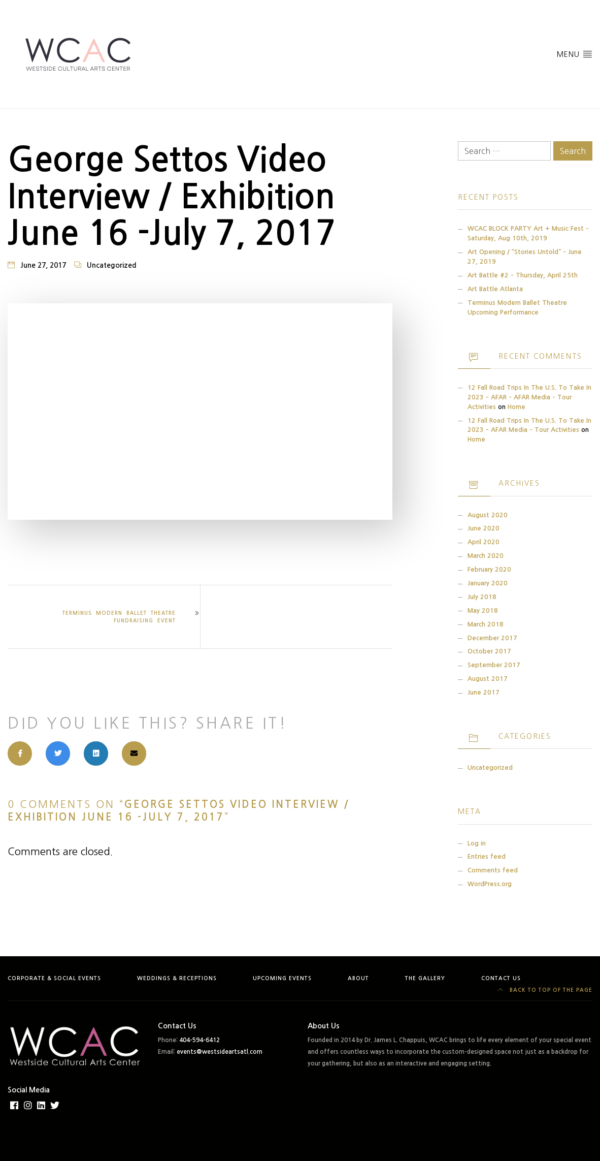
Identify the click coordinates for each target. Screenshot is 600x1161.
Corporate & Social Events (54, 978)
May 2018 (483, 610)
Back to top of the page (545, 990)
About (358, 978)
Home (516, 406)
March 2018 (486, 624)
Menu (574, 53)
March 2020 (486, 555)
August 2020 (488, 515)
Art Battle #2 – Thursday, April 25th (523, 275)
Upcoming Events (282, 978)
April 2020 (483, 542)
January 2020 (488, 583)
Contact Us (501, 978)
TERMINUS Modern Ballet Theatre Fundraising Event (119, 617)
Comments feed (493, 870)
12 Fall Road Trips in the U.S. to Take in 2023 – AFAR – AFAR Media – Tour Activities (529, 397)
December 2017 (492, 638)
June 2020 (483, 528)
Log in (477, 843)
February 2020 (489, 569)
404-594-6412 (199, 1040)
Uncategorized (112, 265)
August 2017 (488, 678)
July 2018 (482, 596)
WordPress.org (490, 884)
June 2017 (483, 692)
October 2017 (489, 651)
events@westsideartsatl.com (219, 1052)
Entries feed (487, 856)
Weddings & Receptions (177, 978)
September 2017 (494, 665)
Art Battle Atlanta (495, 289)
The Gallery (425, 978)
